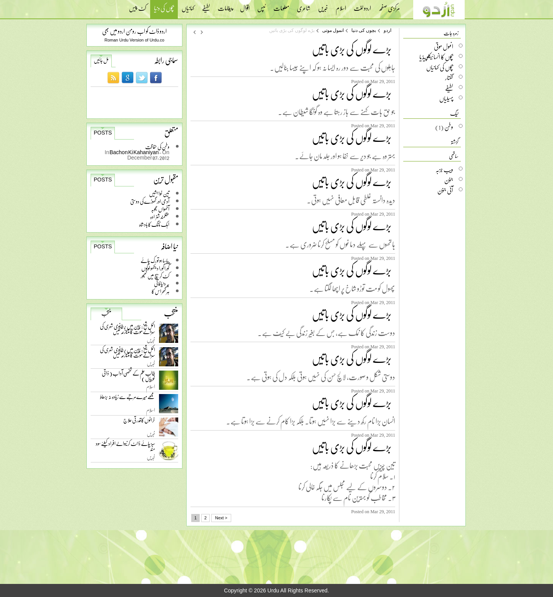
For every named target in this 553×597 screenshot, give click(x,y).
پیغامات (225, 5)
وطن (448, 127)
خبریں (323, 5)
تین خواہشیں (159, 193)
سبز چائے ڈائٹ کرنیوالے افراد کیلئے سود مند (125, 447)
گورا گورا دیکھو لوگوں (155, 268)
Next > (221, 518)
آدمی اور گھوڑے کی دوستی (149, 201)
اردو (387, 30)
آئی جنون (445, 190)
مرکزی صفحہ (389, 5)
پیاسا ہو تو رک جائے (155, 260)
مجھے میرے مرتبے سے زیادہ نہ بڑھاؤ (127, 398)
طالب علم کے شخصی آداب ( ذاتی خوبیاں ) (128, 377)
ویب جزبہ (444, 169)
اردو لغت (362, 5)
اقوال (245, 5)
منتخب (106, 313)
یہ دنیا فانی (161, 283)
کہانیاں (188, 5)
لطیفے (206, 5)
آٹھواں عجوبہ (160, 209)
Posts (103, 132)
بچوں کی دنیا (164, 9)
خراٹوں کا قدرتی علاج (139, 421)
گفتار (449, 77)
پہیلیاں (446, 98)
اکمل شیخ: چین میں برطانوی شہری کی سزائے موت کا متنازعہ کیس (127, 330)
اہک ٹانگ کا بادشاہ (154, 224)
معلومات (281, 5)
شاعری (303, 5)
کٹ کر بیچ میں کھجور (155, 275)
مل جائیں (101, 60)
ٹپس (261, 5)
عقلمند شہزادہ (159, 216)
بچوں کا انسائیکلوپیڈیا (436, 57)
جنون (448, 180)
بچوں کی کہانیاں (439, 67)
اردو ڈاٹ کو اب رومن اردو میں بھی (134, 30)
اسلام (341, 5)
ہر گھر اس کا (160, 291)
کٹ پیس (137, 5)
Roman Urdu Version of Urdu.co (134, 40)
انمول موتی (333, 30)
